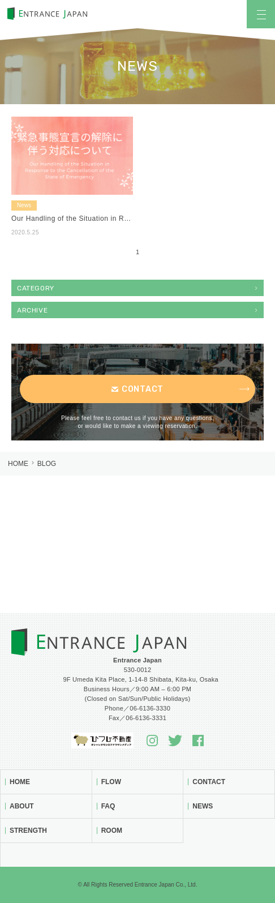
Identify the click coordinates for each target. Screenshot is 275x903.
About (22, 806)
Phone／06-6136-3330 (137, 708)
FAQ (108, 806)
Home (18, 464)
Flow (111, 782)
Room (111, 830)
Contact (208, 782)
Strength (28, 830)
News (202, 806)
